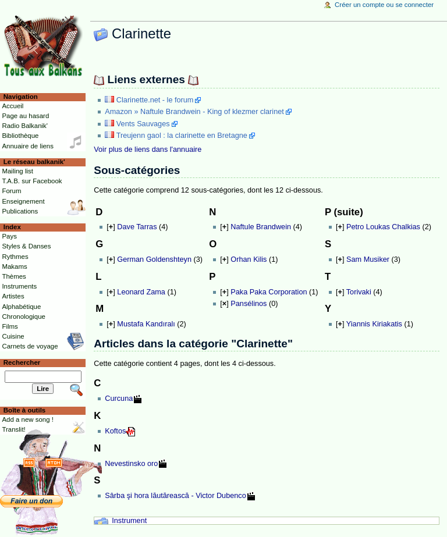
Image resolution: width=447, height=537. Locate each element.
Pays (9, 236)
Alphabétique (21, 306)
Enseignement (23, 201)
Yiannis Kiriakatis (374, 324)
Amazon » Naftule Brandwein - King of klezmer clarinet (194, 112)
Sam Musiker (367, 259)
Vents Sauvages (143, 124)
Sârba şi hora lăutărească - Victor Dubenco (175, 496)
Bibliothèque (20, 135)
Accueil (12, 105)
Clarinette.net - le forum (155, 100)
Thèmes (14, 276)
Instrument (129, 521)
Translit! (13, 429)
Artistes (13, 296)
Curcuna (119, 398)
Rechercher (22, 362)
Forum (11, 190)
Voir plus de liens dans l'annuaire (147, 149)
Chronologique (23, 316)
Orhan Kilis (248, 259)
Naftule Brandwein (260, 227)
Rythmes (15, 256)
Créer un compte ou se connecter (384, 4)
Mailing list (17, 171)
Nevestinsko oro (131, 464)
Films (9, 326)
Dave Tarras (137, 227)
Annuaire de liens (28, 146)
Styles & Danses (26, 246)
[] (111, 227)
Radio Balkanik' (25, 125)
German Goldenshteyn (154, 259)
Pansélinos (248, 304)
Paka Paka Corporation (268, 292)
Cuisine (13, 336)
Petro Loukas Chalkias (383, 227)
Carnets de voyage (30, 346)
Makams (14, 266)
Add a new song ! (28, 419)
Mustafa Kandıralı (146, 324)
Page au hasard (25, 115)
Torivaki (358, 292)
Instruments (19, 286)
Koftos (115, 431)
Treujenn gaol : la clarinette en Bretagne (181, 135)
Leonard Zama (141, 292)
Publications (20, 211)
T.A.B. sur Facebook (32, 180)
